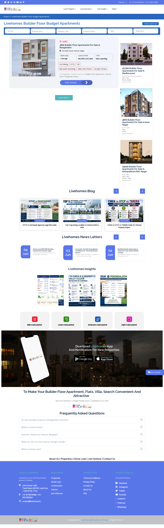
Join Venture (95, 458)
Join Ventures (57, 493)
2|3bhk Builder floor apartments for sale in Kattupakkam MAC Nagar (134, 169)
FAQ (85, 493)
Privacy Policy (89, 482)
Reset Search (150, 24)
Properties (65, 458)
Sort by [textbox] (10, 31)
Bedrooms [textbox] (140, 31)
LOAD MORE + (63, 98)
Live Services (86, 9)
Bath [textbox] (112, 31)
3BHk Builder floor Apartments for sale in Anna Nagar (136, 122)
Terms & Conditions (91, 478)
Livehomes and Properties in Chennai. (95, 520)
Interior (54, 489)
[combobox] (17, 31)
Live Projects (69, 9)
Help (114, 9)
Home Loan (79, 458)
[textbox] (39, 31)
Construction (56, 485)
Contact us (110, 458)
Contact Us (88, 485)
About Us (53, 458)
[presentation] (136, 191)
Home (6, 16)
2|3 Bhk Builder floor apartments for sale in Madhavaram (133, 70)
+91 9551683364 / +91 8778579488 (143, 2)
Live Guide (102, 9)
